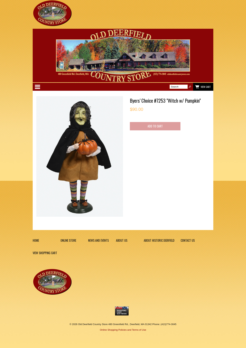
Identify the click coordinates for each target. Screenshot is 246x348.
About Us (121, 240)
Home (36, 240)
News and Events (98, 240)
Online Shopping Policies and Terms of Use (123, 329)
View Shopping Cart (45, 253)
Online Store (68, 240)
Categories (37, 87)
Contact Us (188, 240)
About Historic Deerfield (159, 240)
